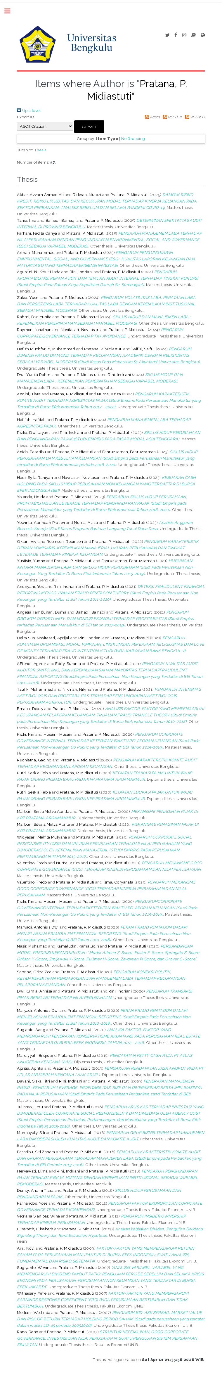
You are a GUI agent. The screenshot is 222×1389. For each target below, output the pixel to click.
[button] (89, 126)
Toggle (10, 11)
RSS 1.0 (172, 117)
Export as (25, 117)
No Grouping (133, 138)
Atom (151, 117)
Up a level (29, 110)
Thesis (40, 150)
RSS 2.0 (194, 117)
